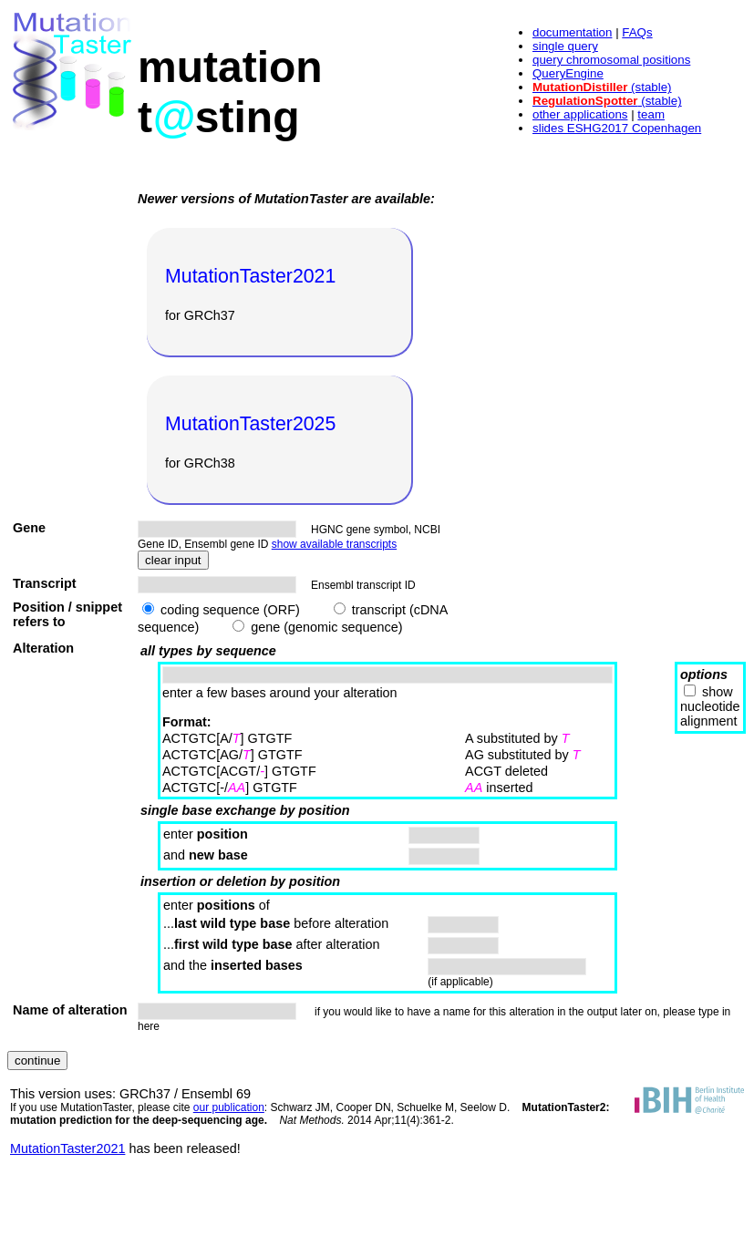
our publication (228, 1107)
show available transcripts (334, 544)
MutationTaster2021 (67, 1148)
